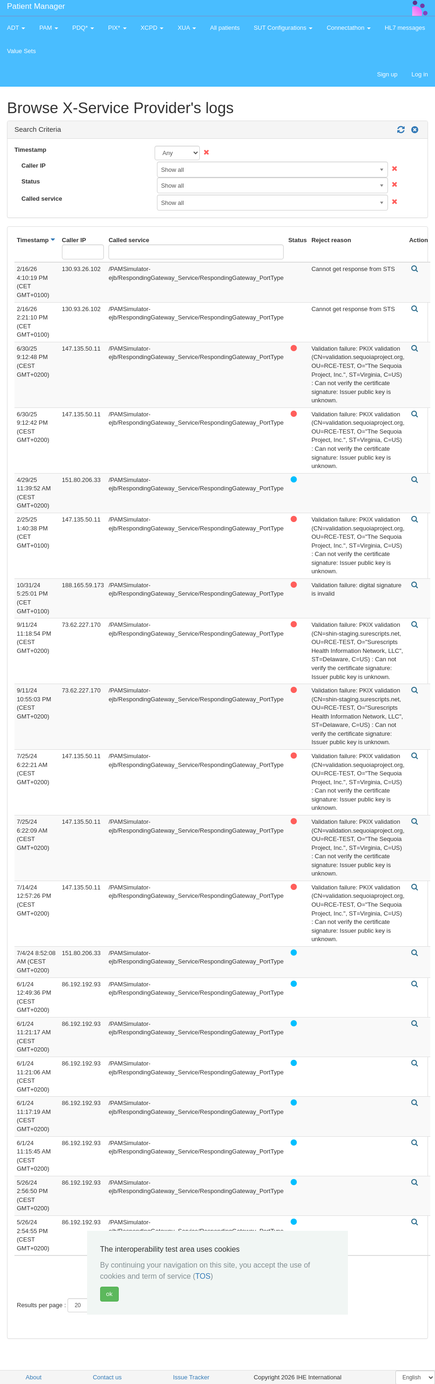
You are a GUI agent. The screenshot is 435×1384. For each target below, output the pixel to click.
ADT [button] (16, 27)
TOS (203, 1276)
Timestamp (30, 149)
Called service (41, 198)
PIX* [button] (117, 27)
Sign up (387, 74)
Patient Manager (36, 6)
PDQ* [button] (83, 27)
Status (30, 181)
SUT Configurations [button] (283, 27)
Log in (420, 74)
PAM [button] (48, 27)
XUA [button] (186, 27)
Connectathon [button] (348, 27)
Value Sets (21, 50)
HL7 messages (405, 27)
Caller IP (33, 165)
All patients (225, 27)
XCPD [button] (152, 27)
